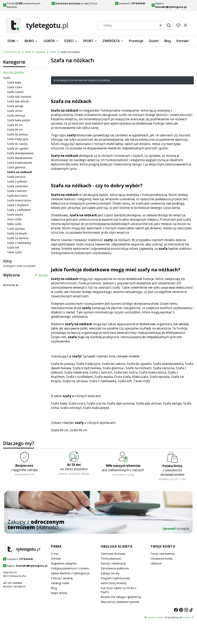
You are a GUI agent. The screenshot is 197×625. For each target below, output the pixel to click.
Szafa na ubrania (17, 238)
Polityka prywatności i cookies (70, 568)
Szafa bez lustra (17, 195)
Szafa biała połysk (18, 120)
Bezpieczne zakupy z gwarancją (121, 597)
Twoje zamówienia (162, 553)
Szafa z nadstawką (19, 243)
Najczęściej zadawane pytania (120, 602)
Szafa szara (14, 87)
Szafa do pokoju (17, 134)
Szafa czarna (15, 92)
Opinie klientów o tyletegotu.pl (70, 573)
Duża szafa (14, 219)
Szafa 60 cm (15, 125)
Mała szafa (14, 224)
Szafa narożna (16, 177)
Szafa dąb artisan (18, 101)
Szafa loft (13, 247)
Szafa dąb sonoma (19, 96)
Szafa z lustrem (17, 191)
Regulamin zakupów (63, 563)
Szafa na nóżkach (138, 368)
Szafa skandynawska (20, 153)
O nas (54, 553)
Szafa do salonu (17, 144)
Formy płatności (111, 558)
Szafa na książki (17, 233)
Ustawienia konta (161, 558)
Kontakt (56, 558)
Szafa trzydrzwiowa (19, 162)
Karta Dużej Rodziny (114, 583)
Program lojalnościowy (115, 578)
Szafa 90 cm (15, 129)
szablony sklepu (155, 617)
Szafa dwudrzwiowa (19, 158)
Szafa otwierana (17, 186)
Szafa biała (14, 82)
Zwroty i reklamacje (113, 563)
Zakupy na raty (110, 573)
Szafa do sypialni (17, 148)
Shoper (187, 617)
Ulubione (156, 563)
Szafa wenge (15, 106)
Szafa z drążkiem (18, 205)
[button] (168, 25)
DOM (28, 52)
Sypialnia (40, 52)
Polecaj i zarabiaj (62, 578)
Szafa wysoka (16, 228)
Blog (54, 588)
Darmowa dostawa (113, 553)
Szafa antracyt (16, 115)
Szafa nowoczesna (19, 200)
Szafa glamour (16, 167)
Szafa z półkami (17, 181)
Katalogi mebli (60, 583)
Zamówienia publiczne (115, 568)
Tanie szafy (14, 252)
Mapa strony (59, 593)
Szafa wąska (15, 214)
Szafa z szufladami (19, 210)
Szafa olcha (14, 111)
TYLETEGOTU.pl (11, 52)
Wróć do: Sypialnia (13, 72)
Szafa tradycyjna (17, 139)
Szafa (53, 52)
